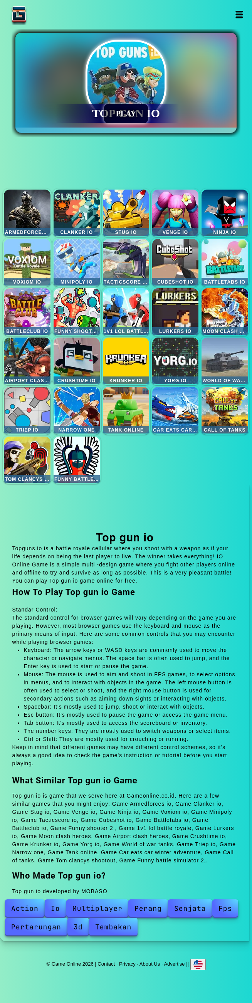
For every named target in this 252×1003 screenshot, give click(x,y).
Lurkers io (175, 311)
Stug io (126, 213)
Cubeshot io (175, 262)
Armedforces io (27, 213)
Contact (106, 964)
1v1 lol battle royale (126, 311)
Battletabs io (225, 262)
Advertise (174, 964)
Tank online (126, 410)
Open (239, 14)
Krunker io (126, 361)
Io (55, 908)
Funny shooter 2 (77, 311)
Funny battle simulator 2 (77, 460)
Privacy (127, 964)
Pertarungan (36, 926)
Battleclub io (27, 311)
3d (78, 926)
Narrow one (77, 410)
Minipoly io (77, 262)
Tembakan (113, 926)
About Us (149, 964)
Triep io (27, 410)
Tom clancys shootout (27, 460)
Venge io (175, 213)
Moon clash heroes (225, 311)
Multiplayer (97, 908)
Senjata (190, 908)
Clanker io (77, 213)
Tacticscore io (126, 262)
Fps (225, 908)
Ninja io (225, 213)
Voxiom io (27, 262)
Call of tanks (225, 410)
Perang (148, 908)
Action (25, 908)
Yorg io (175, 361)
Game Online (43, 14)
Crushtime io (77, 361)
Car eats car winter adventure (175, 410)
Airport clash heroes (27, 361)
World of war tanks (225, 361)
